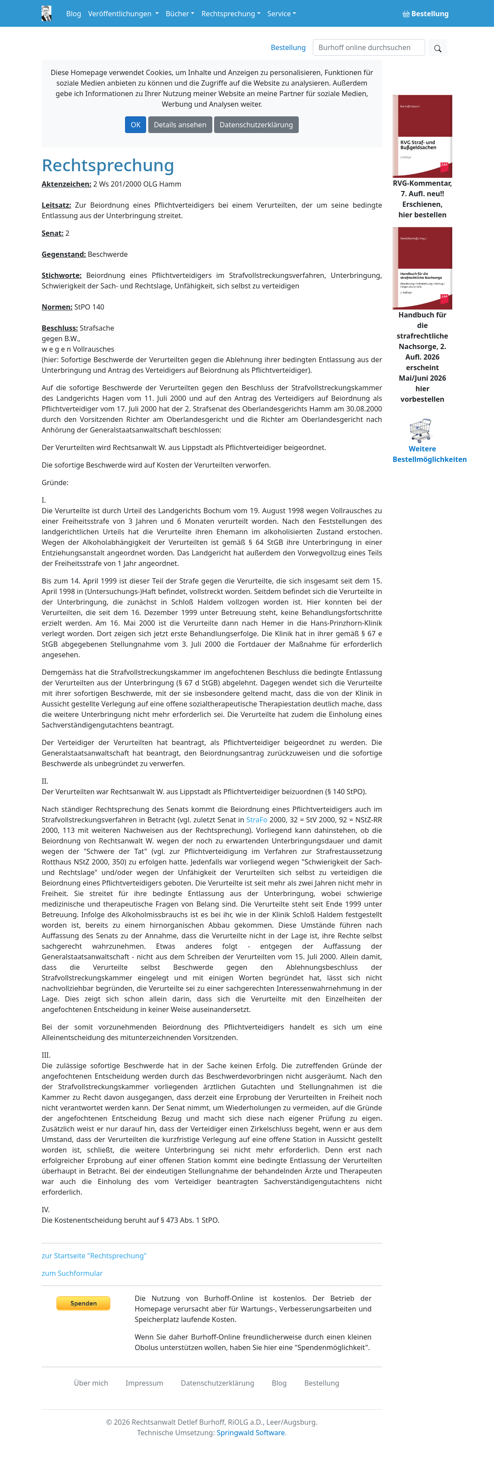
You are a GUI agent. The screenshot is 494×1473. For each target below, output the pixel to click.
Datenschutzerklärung (256, 125)
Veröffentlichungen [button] (120, 13)
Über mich (91, 1383)
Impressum (145, 1383)
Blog (73, 13)
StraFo (257, 820)
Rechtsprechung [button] (228, 13)
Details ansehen (180, 125)
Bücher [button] (178, 13)
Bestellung (288, 47)
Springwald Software (251, 1432)
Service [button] (279, 13)
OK (135, 125)
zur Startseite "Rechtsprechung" (94, 1256)
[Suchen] (369, 47)
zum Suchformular (72, 1273)
